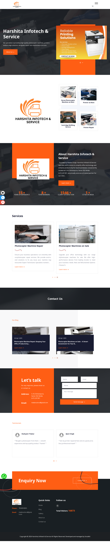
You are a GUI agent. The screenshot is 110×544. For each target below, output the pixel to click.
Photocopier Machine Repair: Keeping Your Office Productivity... (30, 346)
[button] (87, 62)
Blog (40, 513)
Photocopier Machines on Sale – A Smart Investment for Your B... (73, 346)
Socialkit (87, 539)
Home (41, 509)
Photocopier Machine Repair (29, 246)
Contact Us (82, 484)
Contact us (42, 525)
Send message (79, 405)
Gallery (41, 517)
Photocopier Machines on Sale (74, 246)
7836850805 (23, 512)
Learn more (74, 183)
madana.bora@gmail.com (38, 406)
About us (42, 521)
